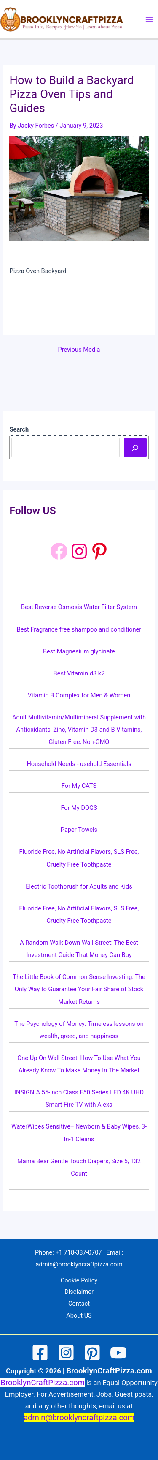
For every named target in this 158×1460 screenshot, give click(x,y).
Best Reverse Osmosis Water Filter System (79, 607)
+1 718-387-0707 (78, 1252)
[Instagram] (66, 1352)
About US (79, 1315)
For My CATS (79, 786)
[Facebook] (59, 551)
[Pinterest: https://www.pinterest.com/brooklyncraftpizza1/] (99, 551)
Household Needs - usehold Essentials (79, 764)
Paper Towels (79, 830)
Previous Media (79, 350)
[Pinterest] (92, 1352)
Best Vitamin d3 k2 (79, 673)
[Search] (135, 447)
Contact (79, 1303)
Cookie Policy (79, 1280)
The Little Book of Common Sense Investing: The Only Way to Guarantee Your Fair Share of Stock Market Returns (79, 989)
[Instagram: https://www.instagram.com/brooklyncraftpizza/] (79, 551)
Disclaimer (79, 1292)
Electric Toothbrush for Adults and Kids (79, 886)
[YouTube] (118, 1352)
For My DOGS (79, 808)
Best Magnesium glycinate (79, 651)
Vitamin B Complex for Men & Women (79, 695)
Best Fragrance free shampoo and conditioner (79, 629)
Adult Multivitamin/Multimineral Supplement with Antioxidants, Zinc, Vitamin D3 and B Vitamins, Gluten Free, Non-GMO (79, 730)
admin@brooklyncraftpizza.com (79, 1264)
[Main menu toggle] (149, 19)
